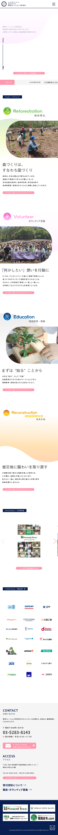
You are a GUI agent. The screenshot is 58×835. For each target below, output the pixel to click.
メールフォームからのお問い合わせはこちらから (20, 746)
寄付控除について (14, 785)
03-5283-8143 (16, 732)
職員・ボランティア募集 (17, 789)
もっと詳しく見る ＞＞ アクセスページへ (19, 778)
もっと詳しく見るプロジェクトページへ (18, 193)
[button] (55, 541)
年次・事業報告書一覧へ (29, 568)
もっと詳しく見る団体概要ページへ (29, 73)
